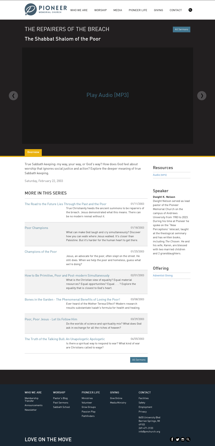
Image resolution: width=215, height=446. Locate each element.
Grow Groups (89, 407)
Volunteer (87, 403)
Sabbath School (61, 407)
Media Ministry (118, 403)
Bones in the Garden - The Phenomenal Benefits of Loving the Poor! (72, 299)
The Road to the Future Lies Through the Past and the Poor (66, 204)
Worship (100, 10)
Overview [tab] (33, 152)
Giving (158, 10)
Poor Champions (36, 228)
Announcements (34, 405)
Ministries (87, 398)
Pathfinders (88, 416)
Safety (142, 403)
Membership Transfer (31, 399)
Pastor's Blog (60, 398)
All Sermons (181, 29)
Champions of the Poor (41, 251)
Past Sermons (60, 403)
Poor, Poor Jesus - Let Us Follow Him (51, 319)
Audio (160, 175)
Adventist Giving (163, 275)
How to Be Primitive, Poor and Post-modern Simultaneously (67, 275)
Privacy (143, 412)
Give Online (116, 398)
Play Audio (107, 95)
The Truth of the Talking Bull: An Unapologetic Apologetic (65, 339)
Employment (145, 407)
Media (117, 10)
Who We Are (79, 10)
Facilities (144, 398)
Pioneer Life (138, 10)
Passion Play (88, 412)
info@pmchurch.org (149, 431)
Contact (176, 10)
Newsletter (31, 410)
